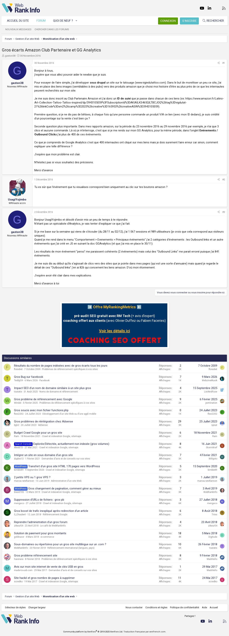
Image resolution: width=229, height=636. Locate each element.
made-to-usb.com (23, 570)
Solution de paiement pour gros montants (40, 533)
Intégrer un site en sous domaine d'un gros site (43, 455)
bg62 (16, 425)
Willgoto (213, 458)
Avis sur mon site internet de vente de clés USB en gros (48, 566)
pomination (211, 403)
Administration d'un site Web (66, 481)
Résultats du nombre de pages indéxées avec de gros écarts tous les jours (60, 365)
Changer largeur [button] (37, 607)
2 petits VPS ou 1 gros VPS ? (32, 477)
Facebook (44, 380)
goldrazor (19, 537)
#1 (223, 63)
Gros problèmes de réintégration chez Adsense (43, 421)
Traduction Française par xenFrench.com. (145, 631)
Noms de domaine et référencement (58, 391)
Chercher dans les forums (52, 29)
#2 (223, 179)
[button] (77, 20)
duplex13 (19, 458)
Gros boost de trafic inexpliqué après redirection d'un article (51, 511)
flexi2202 (19, 414)
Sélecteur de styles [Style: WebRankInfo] (16, 607)
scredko (18, 581)
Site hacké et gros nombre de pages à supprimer (44, 578)
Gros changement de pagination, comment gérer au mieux (64, 488)
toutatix (18, 391)
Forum (41, 20)
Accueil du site (19, 20)
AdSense (43, 425)
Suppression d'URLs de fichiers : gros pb (39, 499)
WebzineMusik (209, 380)
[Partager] (218, 63)
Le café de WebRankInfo (53, 525)
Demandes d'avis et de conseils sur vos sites (66, 458)
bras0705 (19, 492)
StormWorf (211, 447)
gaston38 (10, 55)
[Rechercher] (212, 20)
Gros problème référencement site (35, 555)
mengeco (19, 503)
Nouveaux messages (19, 29)
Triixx (214, 514)
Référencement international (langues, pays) (70, 548)
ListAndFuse (210, 391)
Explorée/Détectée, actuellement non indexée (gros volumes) (71, 444)
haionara (18, 559)
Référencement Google (55, 514)
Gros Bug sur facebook (28, 377)
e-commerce (47, 537)
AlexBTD (18, 447)
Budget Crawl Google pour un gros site (38, 432)
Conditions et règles (155, 607)
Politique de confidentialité (183, 607)
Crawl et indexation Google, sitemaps (61, 436)
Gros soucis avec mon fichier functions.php (41, 410)
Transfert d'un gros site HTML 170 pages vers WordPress (64, 466)
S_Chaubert (20, 514)
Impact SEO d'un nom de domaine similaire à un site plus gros (52, 388)
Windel (17, 403)
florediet (18, 369)
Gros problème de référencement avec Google (43, 399)
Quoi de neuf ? (64, 20)
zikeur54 (18, 525)
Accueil (213, 607)
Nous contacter (133, 607)
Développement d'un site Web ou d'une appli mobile (69, 414)
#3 (223, 212)
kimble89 (19, 470)
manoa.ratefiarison (24, 481)
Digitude (213, 537)
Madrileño (212, 559)
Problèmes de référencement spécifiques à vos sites (70, 369)
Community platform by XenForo (93, 631)
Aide (203, 607)
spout (214, 425)
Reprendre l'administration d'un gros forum (40, 522)
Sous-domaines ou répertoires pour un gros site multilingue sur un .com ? (60, 544)
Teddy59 (18, 380)
